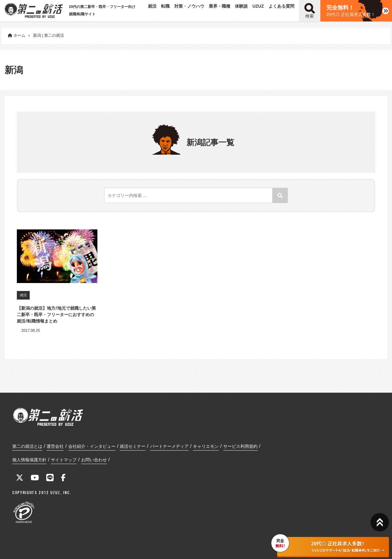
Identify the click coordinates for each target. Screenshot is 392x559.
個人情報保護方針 (29, 459)
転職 (165, 6)
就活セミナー (132, 446)
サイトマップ (64, 459)
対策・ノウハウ (189, 6)
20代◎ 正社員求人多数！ (350, 11)
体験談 (241, 6)
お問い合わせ (94, 459)
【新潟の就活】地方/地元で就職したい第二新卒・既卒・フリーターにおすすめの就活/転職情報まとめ (56, 314)
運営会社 (55, 446)
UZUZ (258, 6)
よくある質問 (281, 6)
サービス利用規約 (240, 446)
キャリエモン (206, 446)
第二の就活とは (27, 446)
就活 (152, 6)
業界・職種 (219, 6)
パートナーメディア (169, 446)
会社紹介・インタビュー (91, 446)
